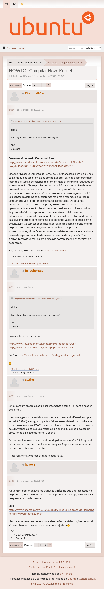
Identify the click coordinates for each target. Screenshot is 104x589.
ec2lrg (29, 379)
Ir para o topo (16, 545)
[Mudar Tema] (22, 4)
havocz (30, 464)
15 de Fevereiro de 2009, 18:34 (30, 396)
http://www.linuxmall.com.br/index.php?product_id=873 (42, 347)
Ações (90, 85)
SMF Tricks (66, 573)
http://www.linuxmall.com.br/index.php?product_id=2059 (42, 343)
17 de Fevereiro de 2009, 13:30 (30, 481)
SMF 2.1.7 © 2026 (41, 583)
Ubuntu (72, 578)
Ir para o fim (15, 85)
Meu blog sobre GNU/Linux (25, 368)
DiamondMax (35, 93)
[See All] (10, 62)
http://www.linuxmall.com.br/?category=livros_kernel (49, 355)
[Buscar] (81, 48)
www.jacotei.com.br (55, 250)
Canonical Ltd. (87, 578)
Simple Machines (63, 583)
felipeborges (34, 271)
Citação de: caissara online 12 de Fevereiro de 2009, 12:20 (37, 121)
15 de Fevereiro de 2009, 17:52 (30, 287)
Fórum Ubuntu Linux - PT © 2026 (52, 562)
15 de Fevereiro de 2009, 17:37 (30, 110)
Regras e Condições (47, 567)
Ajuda (32, 567)
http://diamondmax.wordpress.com (29, 263)
